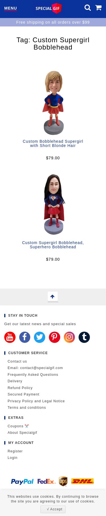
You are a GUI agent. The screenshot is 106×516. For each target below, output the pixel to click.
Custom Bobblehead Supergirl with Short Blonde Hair (53, 143)
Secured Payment (23, 394)
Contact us (17, 361)
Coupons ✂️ (18, 426)
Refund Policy (20, 388)
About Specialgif (22, 433)
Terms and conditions (27, 408)
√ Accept (54, 509)
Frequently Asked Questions (33, 375)
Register (15, 451)
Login (13, 458)
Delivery (15, 381)
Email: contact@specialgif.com (35, 368)
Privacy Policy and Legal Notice (36, 401)
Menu (10, 8)
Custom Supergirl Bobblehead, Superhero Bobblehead (53, 244)
